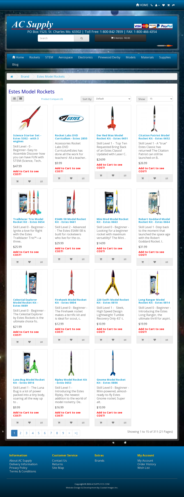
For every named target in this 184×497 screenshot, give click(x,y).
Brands (99, 461)
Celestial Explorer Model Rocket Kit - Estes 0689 (25, 302)
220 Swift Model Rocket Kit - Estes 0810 (113, 301)
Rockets (34, 57)
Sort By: (87, 99)
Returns (57, 464)
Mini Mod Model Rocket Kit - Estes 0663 (112, 220)
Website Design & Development (81, 487)
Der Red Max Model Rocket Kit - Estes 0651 (112, 136)
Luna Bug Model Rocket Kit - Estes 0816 (29, 381)
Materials (147, 57)
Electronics (85, 57)
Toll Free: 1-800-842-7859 (104, 31)
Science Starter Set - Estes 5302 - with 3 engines (27, 138)
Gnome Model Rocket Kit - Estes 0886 (111, 381)
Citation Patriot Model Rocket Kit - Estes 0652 (154, 136)
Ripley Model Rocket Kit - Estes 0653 (71, 381)
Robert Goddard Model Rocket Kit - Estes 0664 (154, 220)
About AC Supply (20, 461)
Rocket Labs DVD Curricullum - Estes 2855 (71, 136)
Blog (15, 64)
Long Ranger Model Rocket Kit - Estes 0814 (154, 301)
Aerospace (66, 57)
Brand (25, 76)
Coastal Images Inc (109, 487)
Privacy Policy (18, 468)
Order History (146, 464)
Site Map (58, 468)
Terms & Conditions (22, 471)
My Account (145, 461)
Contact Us (59, 461)
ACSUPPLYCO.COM (100, 484)
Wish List (143, 468)
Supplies (165, 57)
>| (76, 433)
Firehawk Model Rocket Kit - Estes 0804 (71, 301)
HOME (142, 5)
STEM (49, 57)
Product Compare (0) (52, 99)
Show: (141, 99)
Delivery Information (23, 464)
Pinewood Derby (109, 57)
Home (18, 57)
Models (131, 57)
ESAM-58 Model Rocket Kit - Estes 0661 (70, 220)
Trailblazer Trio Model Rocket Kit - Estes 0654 (28, 220)
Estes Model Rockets (51, 76)
